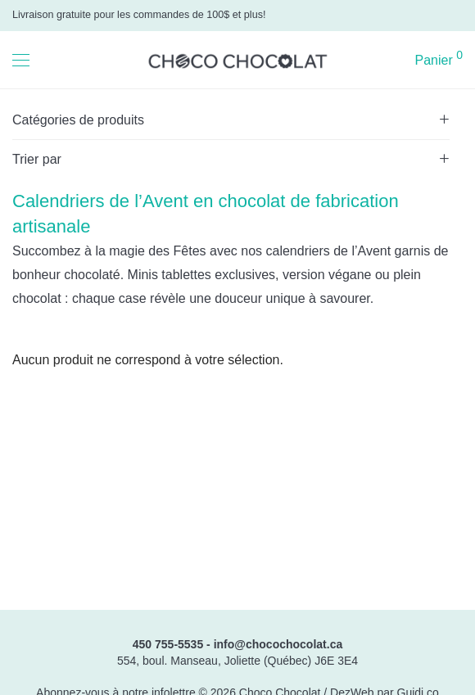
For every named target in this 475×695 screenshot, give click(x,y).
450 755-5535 (168, 644)
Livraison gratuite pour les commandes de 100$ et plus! (138, 14)
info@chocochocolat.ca (278, 644)
